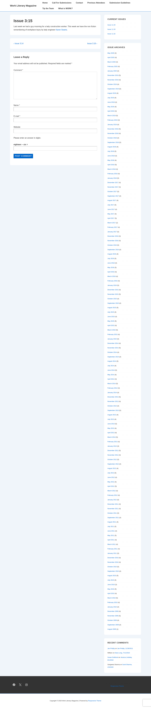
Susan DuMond (112, 657)
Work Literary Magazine (23, 5)
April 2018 (110, 165)
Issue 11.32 (111, 34)
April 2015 (110, 325)
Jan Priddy (111, 648)
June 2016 (111, 263)
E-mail (16, 116)
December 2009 (112, 611)
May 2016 (110, 267)
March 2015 (111, 330)
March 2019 (111, 115)
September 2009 (113, 625)
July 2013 (110, 419)
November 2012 (112, 455)
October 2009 (112, 620)
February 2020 (112, 66)
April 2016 (110, 272)
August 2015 (111, 307)
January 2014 (112, 392)
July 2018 (110, 151)
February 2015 (112, 334)
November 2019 (112, 80)
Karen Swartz (61, 30)
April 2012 (110, 486)
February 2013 (112, 441)
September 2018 (113, 142)
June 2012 (111, 477)
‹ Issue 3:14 (18, 43)
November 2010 (112, 562)
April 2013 (110, 433)
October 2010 (112, 567)
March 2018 (111, 169)
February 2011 (112, 549)
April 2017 (110, 218)
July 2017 (110, 205)
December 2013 (112, 397)
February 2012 (112, 495)
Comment (18, 70)
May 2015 (110, 321)
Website (17, 127)
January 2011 (112, 553)
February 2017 (112, 227)
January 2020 (112, 71)
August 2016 (111, 254)
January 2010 (112, 607)
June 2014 (111, 370)
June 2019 (111, 102)
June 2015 (111, 316)
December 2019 (112, 75)
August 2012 (111, 468)
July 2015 (110, 312)
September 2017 (113, 196)
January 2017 (112, 232)
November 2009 (112, 616)
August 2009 (111, 629)
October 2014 (112, 352)
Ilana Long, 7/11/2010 (122, 653)
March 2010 (111, 598)
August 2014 (111, 361)
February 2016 (112, 281)
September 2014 (113, 357)
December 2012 (112, 450)
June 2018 (111, 156)
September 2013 (113, 410)
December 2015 (112, 290)
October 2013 (112, 406)
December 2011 (112, 504)
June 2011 (111, 531)
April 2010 (110, 593)
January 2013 (112, 446)
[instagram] (26, 684)
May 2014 (110, 375)
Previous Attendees (96, 3)
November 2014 (112, 348)
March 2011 (111, 544)
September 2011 (113, 517)
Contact (79, 3)
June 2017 (111, 209)
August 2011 (111, 522)
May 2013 (110, 428)
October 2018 (112, 138)
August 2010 (111, 575)
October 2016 (112, 245)
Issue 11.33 (111, 29)
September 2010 (113, 571)
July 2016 (110, 258)
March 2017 (111, 223)
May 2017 (110, 214)
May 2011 (110, 535)
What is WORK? (65, 8)
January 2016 (112, 285)
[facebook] (14, 684)
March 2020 (111, 62)
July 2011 (110, 526)
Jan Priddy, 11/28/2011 (125, 648)
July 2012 (110, 473)
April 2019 (110, 111)
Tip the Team (48, 8)
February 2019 (112, 120)
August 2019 (111, 93)
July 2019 (110, 98)
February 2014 (112, 388)
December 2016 (112, 236)
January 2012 (112, 500)
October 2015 (112, 299)
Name (16, 105)
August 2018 (111, 147)
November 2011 (112, 508)
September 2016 (113, 249)
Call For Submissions (61, 3)
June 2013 (111, 424)
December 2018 (112, 129)
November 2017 (112, 187)
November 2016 (112, 240)
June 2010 (111, 584)
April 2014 (110, 379)
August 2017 (111, 200)
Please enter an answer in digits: (27, 138)
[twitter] (20, 684)
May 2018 (110, 160)
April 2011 (110, 540)
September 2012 (113, 464)
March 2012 (111, 491)
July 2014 (110, 366)
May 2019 (110, 107)
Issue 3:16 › (92, 43)
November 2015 (112, 294)
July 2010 (110, 580)
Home (45, 3)
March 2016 (111, 276)
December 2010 (112, 558)
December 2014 (112, 343)
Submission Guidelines (119, 3)
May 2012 (110, 482)
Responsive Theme (117, 686)
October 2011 (112, 513)
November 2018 (112, 133)
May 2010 (110, 589)
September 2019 (113, 89)
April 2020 (110, 57)
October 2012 (112, 459)
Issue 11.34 (111, 25)
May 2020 (110, 53)
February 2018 (112, 174)
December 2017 (112, 182)
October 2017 (112, 191)
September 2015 (113, 303)
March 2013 (111, 437)
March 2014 (111, 383)
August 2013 (111, 415)
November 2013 (112, 401)
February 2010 (112, 602)
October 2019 (112, 84)
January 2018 (112, 178)
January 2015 (112, 339)
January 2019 (112, 124)
